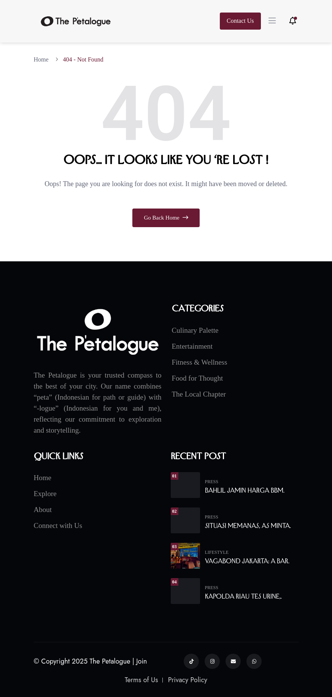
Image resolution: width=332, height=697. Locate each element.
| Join (139, 661)
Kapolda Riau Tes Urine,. (243, 596)
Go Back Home (166, 218)
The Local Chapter (199, 394)
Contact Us (240, 20)
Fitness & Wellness (199, 362)
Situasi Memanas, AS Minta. (248, 525)
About (43, 510)
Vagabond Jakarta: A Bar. (247, 561)
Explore (45, 494)
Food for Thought (197, 378)
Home (43, 59)
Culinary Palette (195, 330)
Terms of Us (141, 680)
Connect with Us (58, 525)
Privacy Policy (187, 680)
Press (211, 481)
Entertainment (192, 346)
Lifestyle (217, 552)
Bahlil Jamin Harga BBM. (244, 490)
